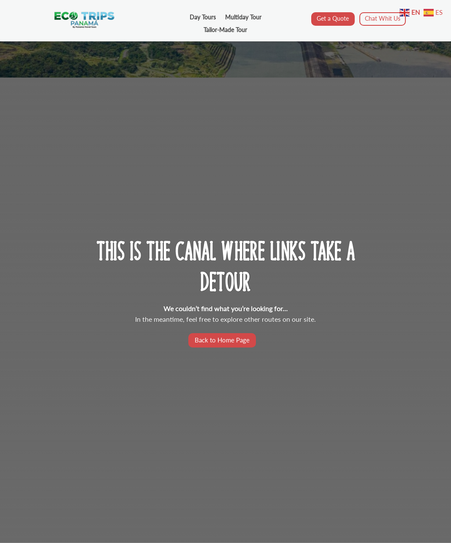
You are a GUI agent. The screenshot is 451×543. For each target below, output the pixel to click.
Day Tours (203, 17)
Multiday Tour (243, 17)
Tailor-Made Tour (225, 30)
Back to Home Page (222, 340)
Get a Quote (333, 18)
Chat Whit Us (382, 18)
